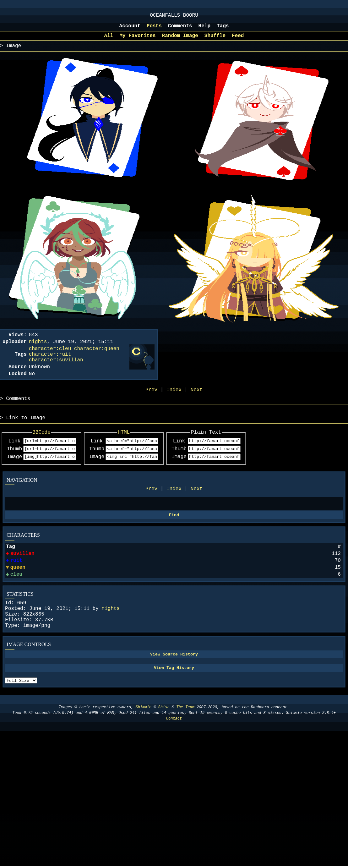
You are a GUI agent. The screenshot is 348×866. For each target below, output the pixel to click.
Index (174, 510)
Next (197, 510)
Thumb (14, 467)
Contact (174, 760)
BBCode (48, 449)
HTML (144, 449)
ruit (16, 587)
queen (17, 595)
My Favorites (137, 40)
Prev (151, 510)
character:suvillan (56, 370)
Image (14, 476)
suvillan (22, 579)
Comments (180, 29)
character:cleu (50, 357)
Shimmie (143, 749)
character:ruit (50, 363)
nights (110, 640)
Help (204, 29)
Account (129, 29)
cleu (17, 603)
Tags (223, 29)
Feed (238, 40)
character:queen (96, 357)
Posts (154, 29)
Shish (164, 749)
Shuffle (215, 40)
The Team (185, 749)
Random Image (180, 40)
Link (14, 459)
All (108, 40)
